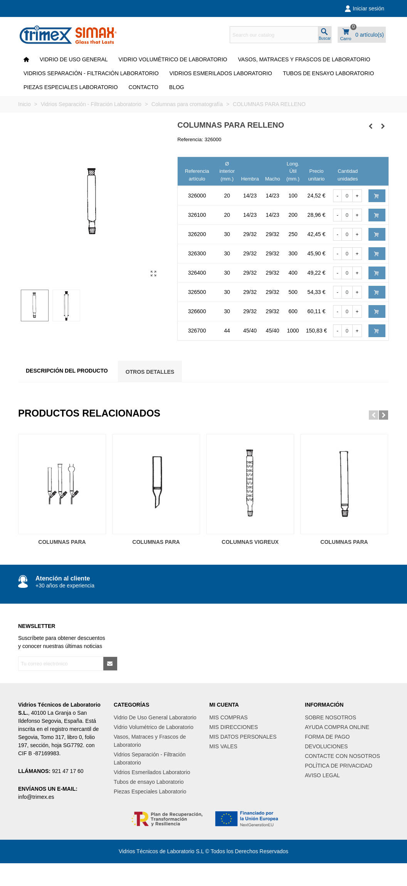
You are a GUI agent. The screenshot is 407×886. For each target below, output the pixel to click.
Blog (176, 87)
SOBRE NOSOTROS (330, 717)
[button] (373, 415)
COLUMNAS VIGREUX (250, 542)
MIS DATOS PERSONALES (243, 737)
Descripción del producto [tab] (67, 371)
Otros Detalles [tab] (150, 372)
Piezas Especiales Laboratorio (71, 87)
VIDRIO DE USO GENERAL (74, 59)
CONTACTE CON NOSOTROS (342, 756)
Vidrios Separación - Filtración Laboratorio (91, 73)
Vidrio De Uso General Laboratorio (155, 717)
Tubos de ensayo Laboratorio (328, 73)
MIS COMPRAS (228, 717)
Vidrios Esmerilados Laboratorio (221, 73)
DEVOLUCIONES (326, 746)
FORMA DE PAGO (327, 737)
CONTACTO (143, 87)
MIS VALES (223, 746)
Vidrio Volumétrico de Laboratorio (173, 59)
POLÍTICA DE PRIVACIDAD (338, 766)
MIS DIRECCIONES (233, 727)
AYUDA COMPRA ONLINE (337, 727)
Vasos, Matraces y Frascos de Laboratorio (304, 59)
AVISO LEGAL (322, 775)
